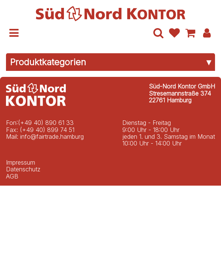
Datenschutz (23, 169)
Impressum (20, 162)
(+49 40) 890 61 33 (46, 122)
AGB (12, 176)
